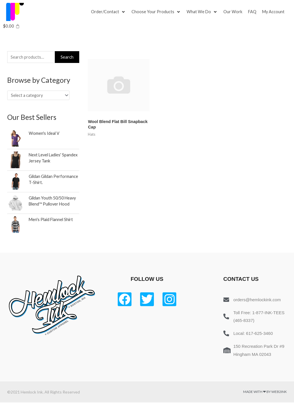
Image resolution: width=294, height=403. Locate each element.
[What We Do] (203, 12)
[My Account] (275, 12)
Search (67, 57)
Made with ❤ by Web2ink (265, 392)
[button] (105, 12)
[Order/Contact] (108, 12)
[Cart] (11, 26)
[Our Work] (234, 12)
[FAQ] (253, 12)
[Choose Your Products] (156, 12)
